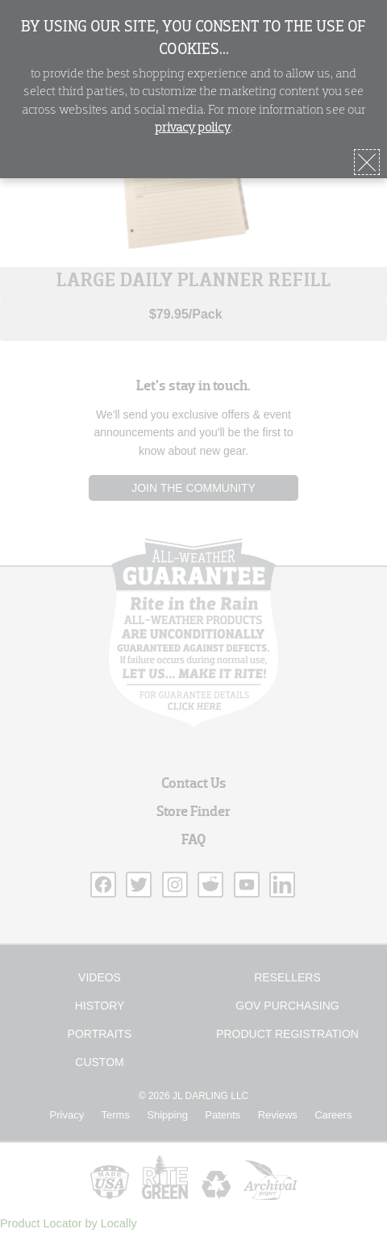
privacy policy (193, 128)
